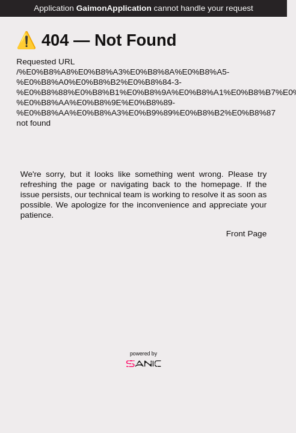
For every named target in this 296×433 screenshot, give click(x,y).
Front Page (246, 233)
